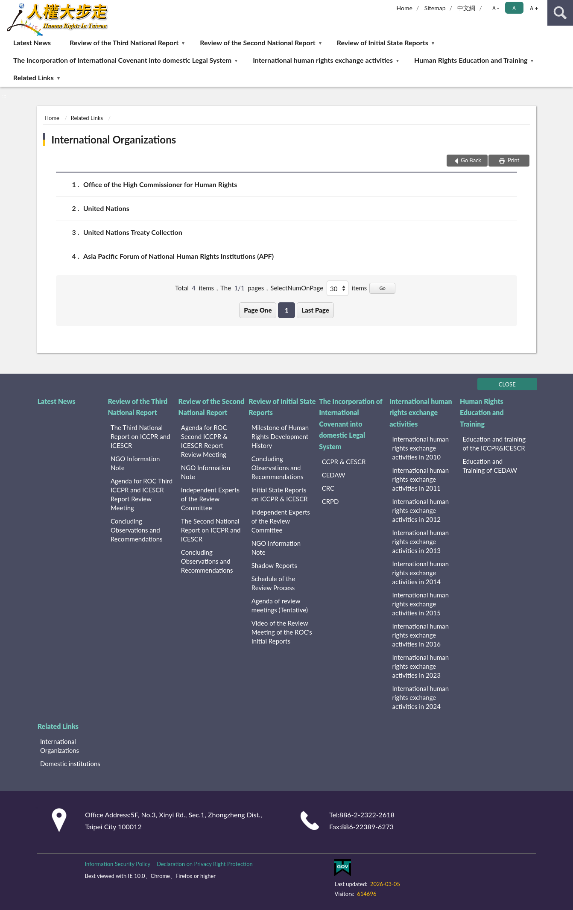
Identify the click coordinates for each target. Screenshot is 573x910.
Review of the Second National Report (257, 42)
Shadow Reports (274, 565)
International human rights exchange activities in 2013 (420, 541)
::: (7, 6)
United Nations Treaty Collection (132, 232)
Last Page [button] (315, 310)
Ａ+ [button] (533, 8)
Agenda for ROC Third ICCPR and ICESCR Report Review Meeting (141, 494)
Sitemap (435, 8)
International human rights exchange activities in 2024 (420, 697)
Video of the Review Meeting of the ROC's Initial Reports (281, 632)
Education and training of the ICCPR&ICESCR (494, 443)
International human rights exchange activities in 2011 (420, 479)
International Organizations (113, 139)
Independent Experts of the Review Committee (210, 499)
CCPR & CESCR (344, 461)
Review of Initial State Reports (382, 42)
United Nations (106, 208)
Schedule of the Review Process (273, 583)
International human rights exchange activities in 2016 (420, 635)
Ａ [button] (514, 8)
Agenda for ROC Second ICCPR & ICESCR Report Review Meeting (204, 441)
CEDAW (333, 475)
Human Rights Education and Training (470, 60)
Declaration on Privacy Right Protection (205, 863)
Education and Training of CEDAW (489, 465)
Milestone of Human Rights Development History (280, 436)
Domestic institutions (70, 763)
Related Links (33, 77)
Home (404, 8)
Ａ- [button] (495, 8)
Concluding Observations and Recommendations (137, 530)
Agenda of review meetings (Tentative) (279, 605)
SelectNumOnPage (296, 288)
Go (382, 288)
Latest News (32, 42)
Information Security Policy (117, 863)
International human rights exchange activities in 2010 (420, 448)
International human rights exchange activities (323, 60)
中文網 (466, 8)
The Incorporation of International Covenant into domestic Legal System (122, 60)
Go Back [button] (471, 160)
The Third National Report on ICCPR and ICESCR (140, 436)
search (560, 13)
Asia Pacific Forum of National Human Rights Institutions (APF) (178, 256)
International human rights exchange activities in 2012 (420, 510)
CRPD (330, 501)
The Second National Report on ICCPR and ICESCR (211, 530)
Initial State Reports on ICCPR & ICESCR (279, 494)
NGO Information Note (135, 463)
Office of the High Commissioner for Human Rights (160, 184)
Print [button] (513, 160)
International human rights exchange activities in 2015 (420, 604)
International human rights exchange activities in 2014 (420, 572)
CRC (328, 488)
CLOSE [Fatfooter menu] (507, 384)
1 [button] (287, 310)
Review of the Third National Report (124, 42)
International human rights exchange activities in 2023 (420, 666)
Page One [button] (258, 310)
